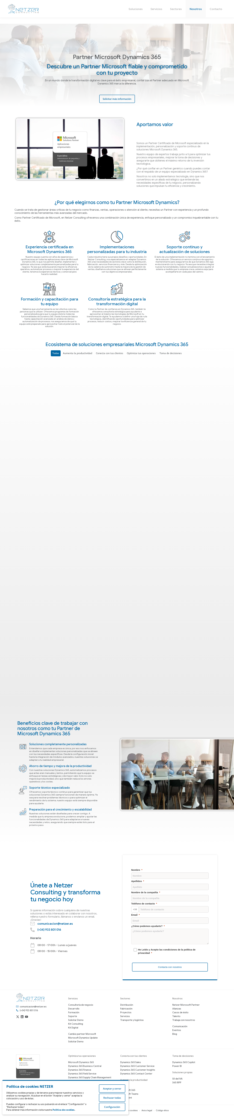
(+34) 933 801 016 (197, 3)
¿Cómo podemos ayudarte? (147, 926)
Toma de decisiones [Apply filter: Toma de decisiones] (170, 353)
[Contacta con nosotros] (170, 967)
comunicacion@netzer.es (166, 3)
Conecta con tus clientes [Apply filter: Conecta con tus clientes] (109, 353)
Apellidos (136, 881)
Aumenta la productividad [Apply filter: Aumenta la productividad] (77, 353)
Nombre (135, 870)
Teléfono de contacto (143, 903)
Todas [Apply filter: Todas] (56, 353)
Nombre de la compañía (144, 892)
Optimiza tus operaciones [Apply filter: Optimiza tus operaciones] (141, 353)
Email (134, 915)
